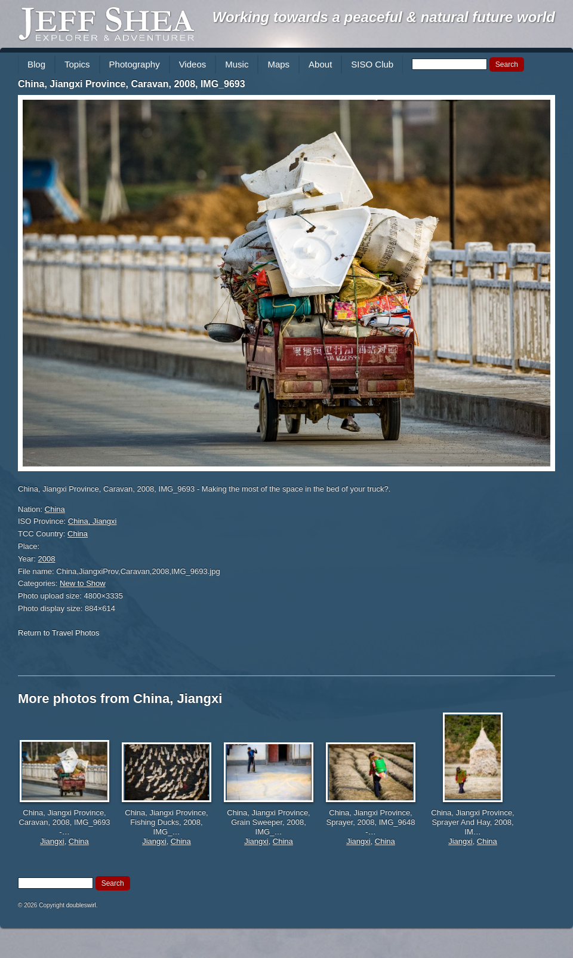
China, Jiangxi (92, 521)
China (55, 509)
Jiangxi (52, 841)
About (320, 64)
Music (236, 64)
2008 (47, 558)
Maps (278, 64)
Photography (134, 64)
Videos (193, 64)
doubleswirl (81, 905)
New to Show (83, 583)
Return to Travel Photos (59, 632)
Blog (36, 64)
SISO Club (372, 64)
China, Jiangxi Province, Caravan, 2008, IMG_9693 (131, 84)
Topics (77, 64)
